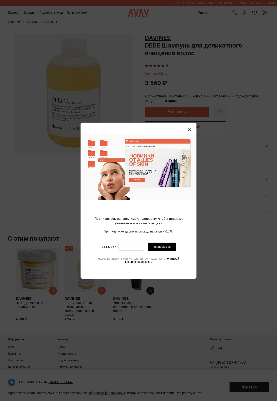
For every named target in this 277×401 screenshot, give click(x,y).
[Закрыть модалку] (189, 129)
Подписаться (162, 246)
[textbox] (139, 221)
